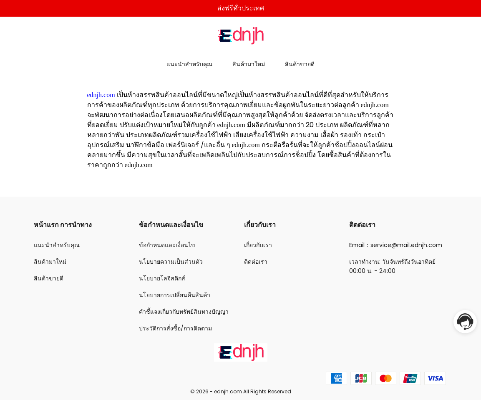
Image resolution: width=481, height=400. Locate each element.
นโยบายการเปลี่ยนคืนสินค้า (174, 295)
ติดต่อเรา (255, 262)
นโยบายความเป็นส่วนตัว (171, 262)
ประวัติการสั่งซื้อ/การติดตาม (175, 328)
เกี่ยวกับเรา (258, 245)
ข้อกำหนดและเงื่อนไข (167, 245)
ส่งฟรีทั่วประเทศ (240, 8)
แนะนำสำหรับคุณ (189, 64)
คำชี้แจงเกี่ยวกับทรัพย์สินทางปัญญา (184, 312)
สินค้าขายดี (300, 64)
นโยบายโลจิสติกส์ (162, 278)
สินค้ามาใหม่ (248, 64)
